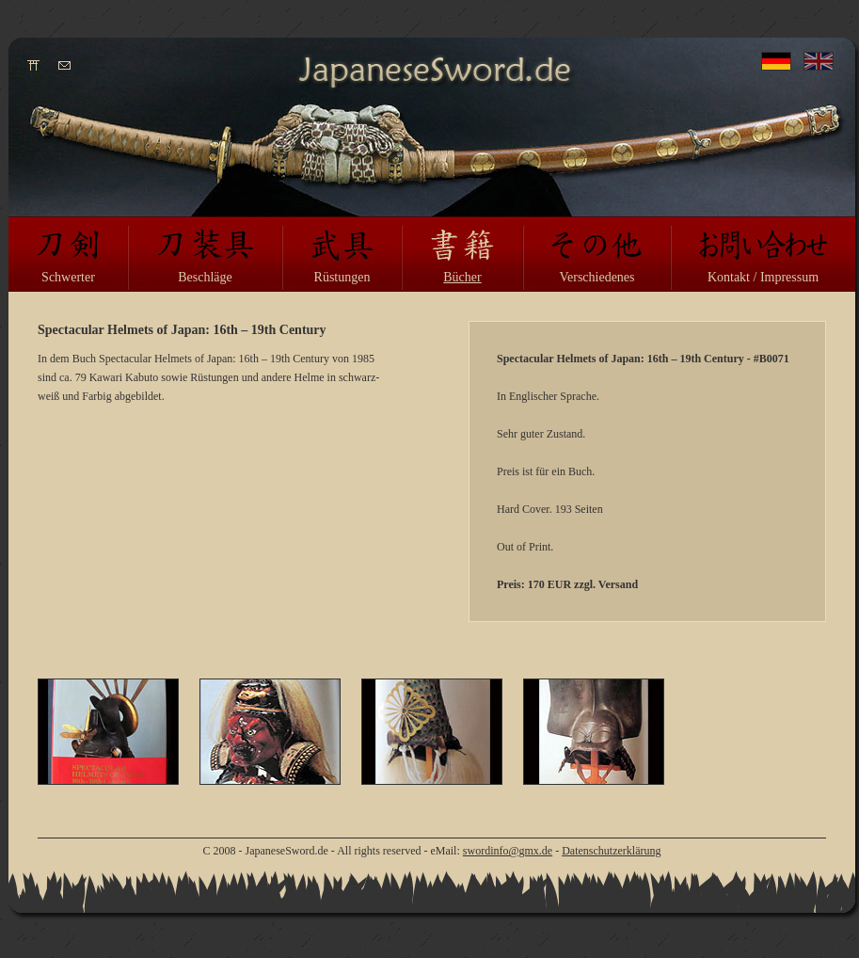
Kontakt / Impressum (763, 277)
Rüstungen (342, 277)
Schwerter (68, 277)
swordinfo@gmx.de (507, 850)
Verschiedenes (596, 277)
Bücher (462, 277)
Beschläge (205, 277)
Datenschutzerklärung (611, 850)
